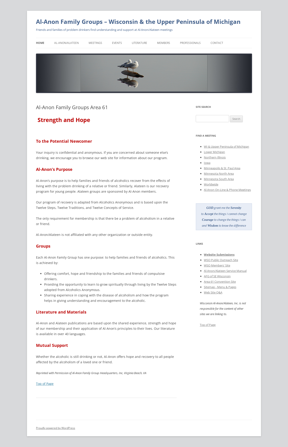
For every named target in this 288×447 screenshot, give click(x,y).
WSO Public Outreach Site (221, 260)
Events (117, 43)
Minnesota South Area (219, 179)
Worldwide (211, 184)
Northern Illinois (215, 157)
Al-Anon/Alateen (66, 43)
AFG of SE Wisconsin (217, 276)
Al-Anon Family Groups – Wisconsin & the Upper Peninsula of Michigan (138, 22)
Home (40, 43)
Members (163, 43)
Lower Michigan (214, 152)
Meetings (95, 43)
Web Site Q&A (213, 292)
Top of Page (45, 384)
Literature (139, 43)
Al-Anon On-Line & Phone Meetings (227, 190)
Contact (217, 43)
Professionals (190, 43)
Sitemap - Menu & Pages (220, 287)
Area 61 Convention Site (220, 282)
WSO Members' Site (217, 265)
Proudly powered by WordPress (55, 428)
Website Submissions (219, 255)
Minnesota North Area (219, 174)
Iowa (207, 163)
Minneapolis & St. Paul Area (222, 168)
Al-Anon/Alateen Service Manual (225, 271)
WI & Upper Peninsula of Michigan (226, 146)
